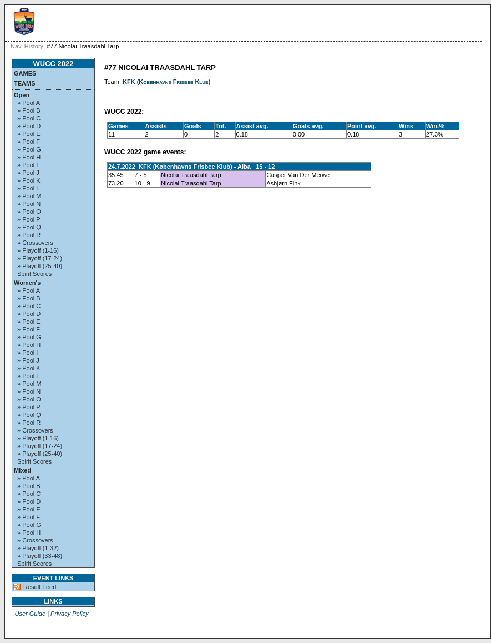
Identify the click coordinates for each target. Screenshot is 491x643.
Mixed (22, 470)
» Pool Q (29, 227)
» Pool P (29, 219)
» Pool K (29, 180)
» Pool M (29, 196)
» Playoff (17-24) (39, 258)
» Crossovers (35, 242)
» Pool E (29, 133)
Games (25, 73)
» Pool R (29, 235)
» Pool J (28, 172)
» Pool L (28, 188)
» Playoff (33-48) (39, 555)
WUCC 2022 (53, 63)
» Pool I (27, 165)
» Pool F (28, 141)
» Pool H (29, 157)
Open (21, 95)
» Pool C (29, 118)
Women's (27, 282)
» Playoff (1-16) (38, 250)
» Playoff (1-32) (38, 548)
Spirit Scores (34, 273)
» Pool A (28, 102)
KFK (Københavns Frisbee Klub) (166, 81)
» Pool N (29, 203)
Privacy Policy (69, 613)
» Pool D (29, 126)
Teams (25, 83)
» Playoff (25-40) (39, 266)
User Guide (29, 613)
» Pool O (29, 211)
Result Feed (39, 587)
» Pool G (29, 149)
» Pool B (29, 110)
